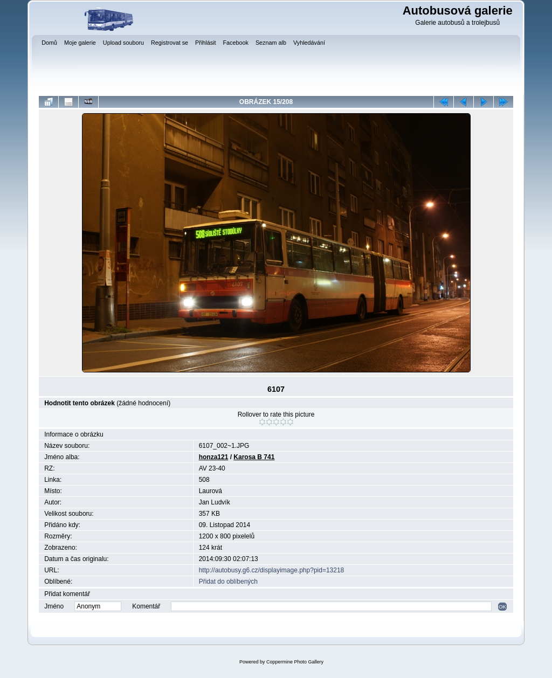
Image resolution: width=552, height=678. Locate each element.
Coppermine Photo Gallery (294, 662)
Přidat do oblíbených (228, 581)
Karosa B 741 (253, 457)
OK (502, 607)
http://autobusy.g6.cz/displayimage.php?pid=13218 (271, 570)
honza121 (214, 457)
